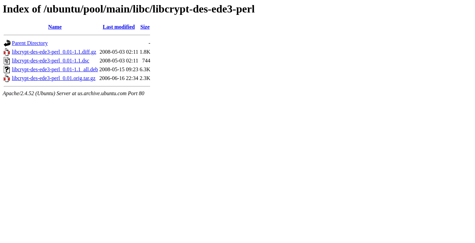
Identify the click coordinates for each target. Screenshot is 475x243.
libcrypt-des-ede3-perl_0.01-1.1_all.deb (55, 69)
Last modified (119, 27)
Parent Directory (30, 43)
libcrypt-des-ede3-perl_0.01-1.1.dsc (50, 60)
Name (55, 27)
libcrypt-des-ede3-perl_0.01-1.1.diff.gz (54, 52)
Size (145, 27)
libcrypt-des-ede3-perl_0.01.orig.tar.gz (53, 78)
